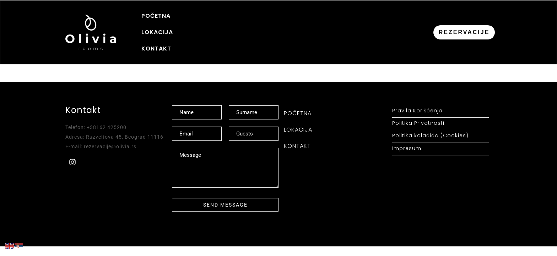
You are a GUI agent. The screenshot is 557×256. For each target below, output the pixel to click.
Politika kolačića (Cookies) (430, 122)
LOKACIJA (199, 25)
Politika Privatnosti (418, 110)
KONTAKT (243, 25)
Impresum (406, 135)
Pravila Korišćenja (417, 97)
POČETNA (156, 25)
